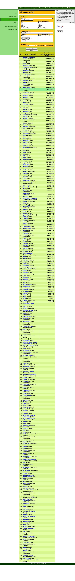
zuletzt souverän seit (29, 37)
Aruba (24, 313)
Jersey (24, 405)
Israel (24, 403)
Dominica (25, 360)
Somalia (25, 523)
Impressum (15, 33)
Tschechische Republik (29, 120)
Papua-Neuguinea (27, 253)
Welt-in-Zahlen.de (23, 8)
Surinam (25, 526)
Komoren (25, 413)
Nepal (24, 275)
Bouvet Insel (26, 340)
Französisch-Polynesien (29, 374)
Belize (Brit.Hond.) (28, 326)
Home (16, 13)
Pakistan (25, 144)
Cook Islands (26, 357)
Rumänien (25, 145)
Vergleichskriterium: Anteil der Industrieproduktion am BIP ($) (54, 8)
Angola (25, 163)
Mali (24, 430)
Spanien (25, 72)
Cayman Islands (27, 352)
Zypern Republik (27, 215)
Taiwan (24, 101)
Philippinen (26, 140)
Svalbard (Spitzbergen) (29, 528)
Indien (24, 82)
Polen (24, 102)
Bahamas (25, 318)
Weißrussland (26, 180)
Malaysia (25, 113)
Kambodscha (26, 407)
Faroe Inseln (26, 366)
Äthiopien (25, 272)
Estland (25, 213)
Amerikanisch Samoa (29, 28)
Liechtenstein (26, 425)
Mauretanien (26, 440)
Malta (24, 432)
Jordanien (25, 218)
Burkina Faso (26, 350)
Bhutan (25, 334)
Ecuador (25, 171)
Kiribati (25, 410)
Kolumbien (26, 133)
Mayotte (25, 441)
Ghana (24, 238)
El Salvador (26, 206)
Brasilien (25, 79)
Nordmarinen (26, 467)
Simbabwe (25, 250)
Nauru (24, 453)
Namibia (25, 263)
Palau (24, 478)
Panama (25, 230)
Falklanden (26, 365)
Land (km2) (29, 41)
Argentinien (26, 114)
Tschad (25, 281)
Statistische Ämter (12, 29)
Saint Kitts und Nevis (28, 490)
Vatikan (25, 547)
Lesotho (25, 288)
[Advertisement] (9, 67)
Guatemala (25, 390)
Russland (25, 80)
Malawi (24, 295)
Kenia (24, 222)
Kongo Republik (27, 268)
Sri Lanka (25, 196)
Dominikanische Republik (30, 198)
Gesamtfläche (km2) (29, 39)
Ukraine (25, 138)
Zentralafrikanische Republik (30, 560)
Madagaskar (26, 274)
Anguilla (25, 308)
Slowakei (25, 166)
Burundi (25, 298)
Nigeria (25, 125)
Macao (24, 427)
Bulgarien (25, 175)
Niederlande (26, 92)
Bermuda (25, 331)
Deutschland (26, 65)
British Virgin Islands (28, 345)
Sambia (25, 258)
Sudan (24, 524)
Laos (24, 282)
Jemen (24, 185)
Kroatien (25, 169)
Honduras (25, 235)
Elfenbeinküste (27, 228)
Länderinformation (13, 16)
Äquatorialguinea (27, 284)
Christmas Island (27, 355)
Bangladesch (26, 321)
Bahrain (25, 203)
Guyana (25, 300)
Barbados (25, 323)
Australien (25, 89)
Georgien (25, 262)
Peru (24, 481)
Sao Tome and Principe (29, 511)
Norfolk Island (26, 470)
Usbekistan (26, 542)
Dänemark (25, 118)
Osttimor (25, 473)
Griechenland (26, 132)
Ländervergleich (33, 8)
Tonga (24, 533)
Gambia (25, 302)
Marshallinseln (27, 434)
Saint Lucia (26, 493)
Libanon (25, 421)
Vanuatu (25, 544)
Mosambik (25, 243)
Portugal (25, 130)
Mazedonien (26, 260)
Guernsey (25, 393)
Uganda (25, 240)
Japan (24, 62)
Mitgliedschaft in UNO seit (29, 38)
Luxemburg (26, 205)
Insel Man (25, 400)
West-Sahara (26, 558)
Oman (24, 178)
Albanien (29, 25)
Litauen (25, 176)
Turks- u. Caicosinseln (29, 536)
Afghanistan (29, 23)
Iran (24, 107)
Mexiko (25, 84)
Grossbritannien (27, 67)
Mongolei (25, 448)
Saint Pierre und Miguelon (30, 496)
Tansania (25, 233)
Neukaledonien (27, 456)
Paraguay (25, 267)
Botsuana (25, 339)
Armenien (25, 277)
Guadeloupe (26, 384)
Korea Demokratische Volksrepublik (28, 419)
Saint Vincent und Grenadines (27, 499)
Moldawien (25, 289)
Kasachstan (26, 159)
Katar (24, 150)
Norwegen (25, 95)
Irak (24, 154)
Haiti (24, 397)
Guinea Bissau (27, 395)
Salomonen (26, 503)
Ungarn (25, 135)
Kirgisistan (26, 291)
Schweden (25, 97)
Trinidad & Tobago (28, 182)
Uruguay (25, 201)
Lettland (25, 209)
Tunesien (25, 173)
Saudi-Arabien (26, 87)
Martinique (25, 437)
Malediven (25, 428)
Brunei (24, 348)
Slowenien (25, 168)
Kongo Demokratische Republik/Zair (29, 416)
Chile (24, 128)
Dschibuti (25, 363)
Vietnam (25, 156)
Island (24, 241)
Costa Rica (26, 193)
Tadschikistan (26, 286)
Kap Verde (25, 409)
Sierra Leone (26, 521)
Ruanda (25, 293)
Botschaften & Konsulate (11, 26)
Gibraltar (25, 377)
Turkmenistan (26, 226)
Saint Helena (26, 488)
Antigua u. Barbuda (28, 310)
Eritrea (24, 296)
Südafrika (25, 111)
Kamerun (25, 216)
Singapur (25, 137)
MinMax (15, 23)
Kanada (25, 76)
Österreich (25, 104)
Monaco (25, 446)
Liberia (24, 423)
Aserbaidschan (27, 316)
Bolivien (25, 220)
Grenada (25, 379)
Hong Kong (26, 164)
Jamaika (25, 223)
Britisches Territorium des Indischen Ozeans (30, 343)
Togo (24, 531)
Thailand (25, 109)
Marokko (25, 161)
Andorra (25, 306)
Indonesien (26, 94)
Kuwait (24, 152)
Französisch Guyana (28, 371)
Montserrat (26, 450)
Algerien (29, 26)
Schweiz (25, 514)
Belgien (25, 106)
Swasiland (25, 279)
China (24, 63)
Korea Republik (27, 74)
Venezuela (25, 126)
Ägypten (29, 24)
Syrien (24, 188)
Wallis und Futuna (28, 555)
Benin (24, 329)
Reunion (25, 486)
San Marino (26, 509)
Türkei (24, 99)
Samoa (24, 506)
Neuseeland (26, 147)
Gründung (29, 36)
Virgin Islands (26, 552)
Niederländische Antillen (29, 459)
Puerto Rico (26, 483)
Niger (24, 462)
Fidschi (25, 368)
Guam (24, 387)
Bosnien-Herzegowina (29, 336)
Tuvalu (24, 539)
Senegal (25, 256)
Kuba (24, 190)
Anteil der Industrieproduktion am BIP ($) (45, 36)
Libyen (24, 157)
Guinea (25, 270)
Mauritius (25, 251)
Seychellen (26, 519)
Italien (24, 69)
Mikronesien (26, 443)
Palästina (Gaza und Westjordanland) (28, 476)
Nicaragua (25, 245)
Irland (24, 402)
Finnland (25, 123)
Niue (24, 464)
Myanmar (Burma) (27, 187)
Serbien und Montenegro (29, 516)
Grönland (25, 381)
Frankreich (25, 70)
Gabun (24, 211)
